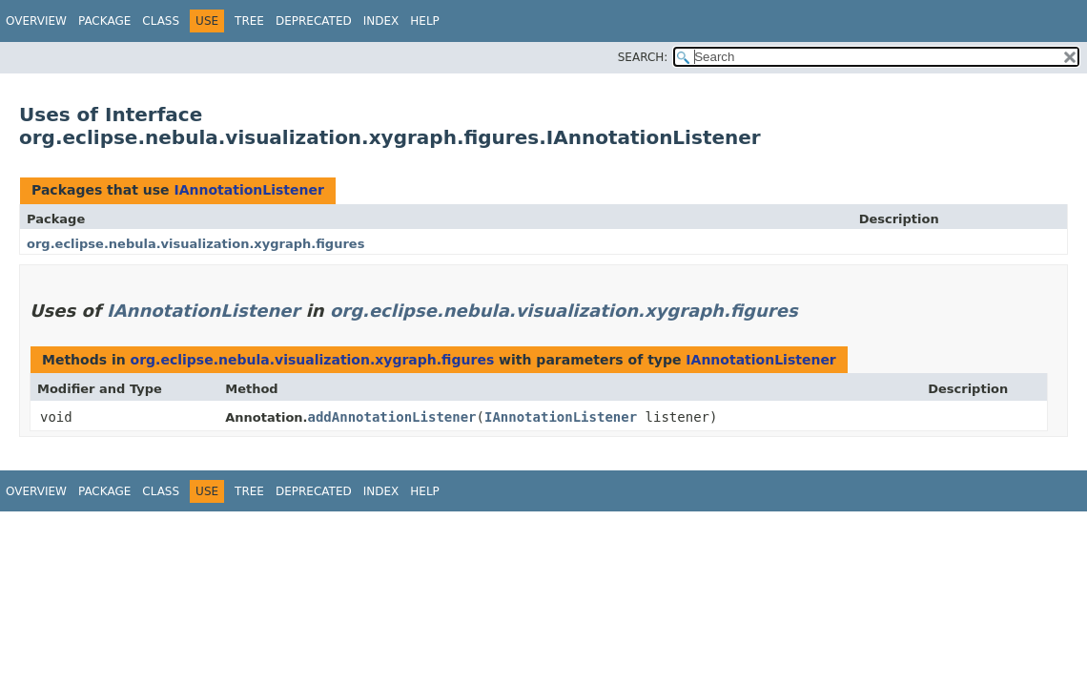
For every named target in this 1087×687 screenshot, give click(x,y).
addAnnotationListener (392, 417)
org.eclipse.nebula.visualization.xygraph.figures (195, 244)
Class (160, 21)
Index (381, 21)
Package (104, 21)
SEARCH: (643, 57)
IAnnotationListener (248, 190)
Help (425, 21)
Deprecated (314, 21)
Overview (36, 21)
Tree (249, 21)
